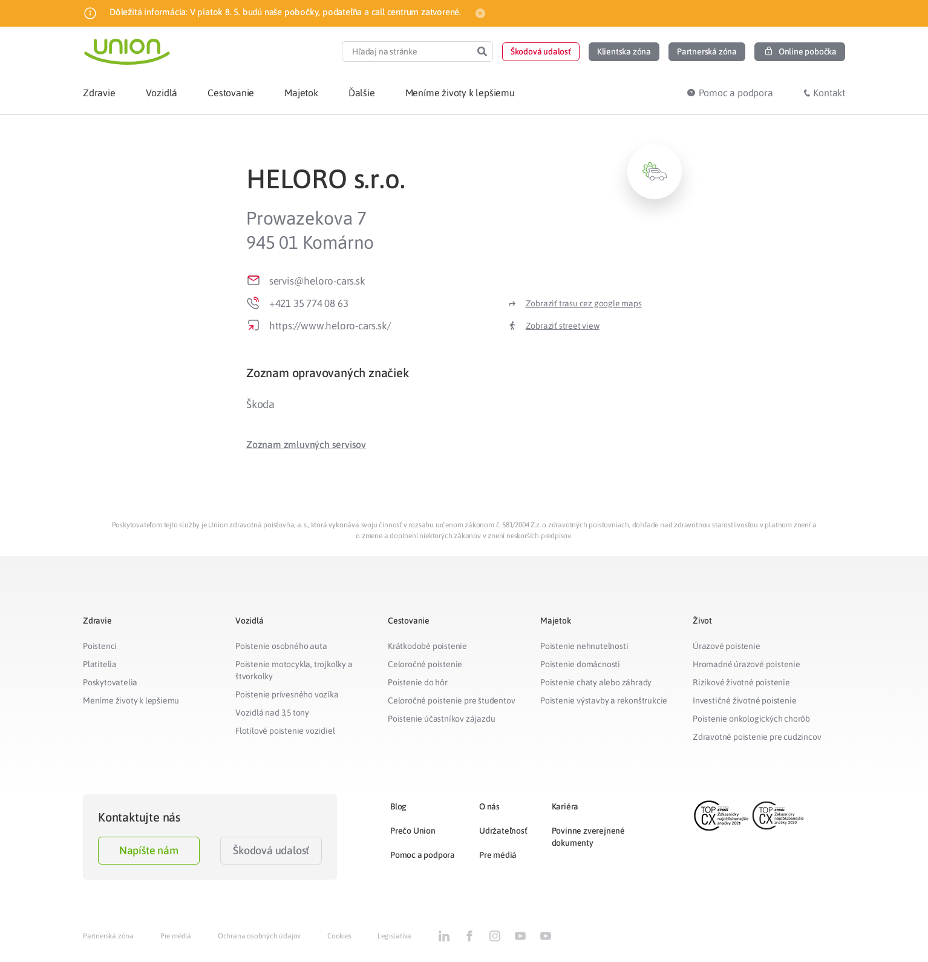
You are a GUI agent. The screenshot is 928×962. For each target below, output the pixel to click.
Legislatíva (394, 936)
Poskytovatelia (110, 682)
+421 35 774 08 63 (308, 303)
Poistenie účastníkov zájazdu (441, 718)
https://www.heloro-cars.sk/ (330, 326)
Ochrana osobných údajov (259, 936)
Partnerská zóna (108, 936)
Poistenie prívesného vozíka (287, 694)
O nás (489, 806)
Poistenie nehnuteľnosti (584, 646)
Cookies (339, 936)
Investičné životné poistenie (744, 700)
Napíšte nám (148, 850)
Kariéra (565, 806)
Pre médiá (498, 855)
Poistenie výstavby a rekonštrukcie (603, 700)
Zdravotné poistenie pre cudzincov (757, 737)
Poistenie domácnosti (580, 664)
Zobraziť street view (563, 326)
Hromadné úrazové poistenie (746, 664)
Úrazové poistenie (726, 646)
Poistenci (100, 646)
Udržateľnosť (503, 830)
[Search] (482, 51)
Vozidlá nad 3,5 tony (272, 712)
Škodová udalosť (271, 850)
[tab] (464, 372)
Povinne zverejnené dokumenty (588, 837)
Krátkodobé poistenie (427, 646)
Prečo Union (413, 830)
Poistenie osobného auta (281, 646)
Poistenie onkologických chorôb (751, 718)
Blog (398, 806)
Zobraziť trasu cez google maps (584, 303)
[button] (541, 51)
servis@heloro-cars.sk (317, 281)
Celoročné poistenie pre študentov (451, 700)
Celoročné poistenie (425, 664)
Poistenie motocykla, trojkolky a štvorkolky (294, 670)
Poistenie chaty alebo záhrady (596, 682)
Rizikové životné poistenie (741, 682)
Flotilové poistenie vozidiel (285, 731)
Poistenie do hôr (418, 682)
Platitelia (100, 664)
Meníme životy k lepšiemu (131, 700)
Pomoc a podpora (422, 855)
